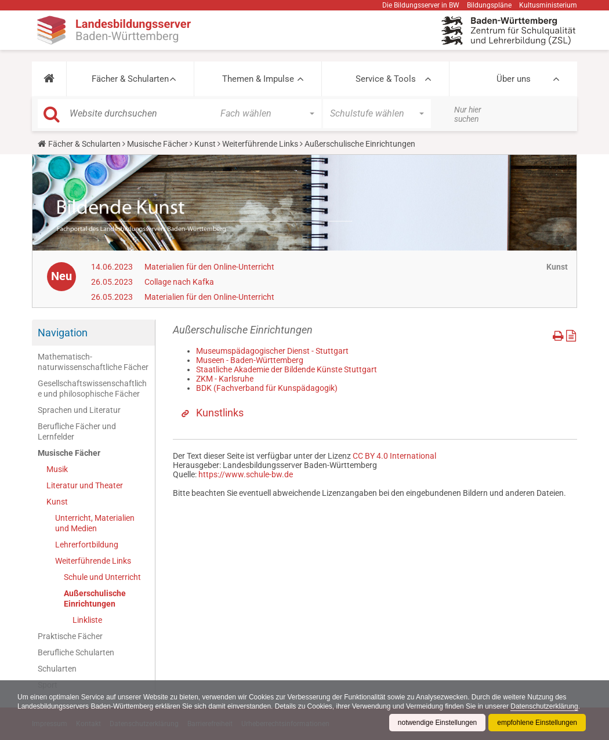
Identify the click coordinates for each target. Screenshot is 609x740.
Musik (57, 469)
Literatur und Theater (84, 485)
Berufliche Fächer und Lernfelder (77, 431)
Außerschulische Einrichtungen (95, 598)
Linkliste (87, 620)
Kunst (205, 143)
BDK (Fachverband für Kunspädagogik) (267, 388)
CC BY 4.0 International (394, 455)
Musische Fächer (157, 143)
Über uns (513, 79)
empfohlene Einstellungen (537, 723)
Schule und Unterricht (102, 577)
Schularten (57, 668)
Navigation (63, 333)
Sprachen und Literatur (79, 410)
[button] (49, 79)
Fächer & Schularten (130, 79)
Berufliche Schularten (76, 652)
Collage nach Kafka (179, 281)
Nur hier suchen (467, 114)
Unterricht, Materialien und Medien (95, 523)
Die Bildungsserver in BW (420, 5)
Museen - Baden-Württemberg (249, 360)
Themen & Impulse (258, 79)
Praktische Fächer (70, 636)
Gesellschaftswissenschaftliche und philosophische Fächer (92, 388)
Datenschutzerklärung (545, 706)
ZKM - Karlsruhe (224, 378)
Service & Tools (386, 79)
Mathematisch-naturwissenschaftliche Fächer (93, 362)
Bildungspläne (489, 5)
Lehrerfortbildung (86, 544)
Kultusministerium (548, 5)
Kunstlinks (220, 413)
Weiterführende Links (260, 143)
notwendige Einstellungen (437, 723)
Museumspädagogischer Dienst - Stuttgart (272, 351)
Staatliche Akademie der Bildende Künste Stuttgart (286, 369)
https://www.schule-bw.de (245, 474)
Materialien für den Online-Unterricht (209, 266)
